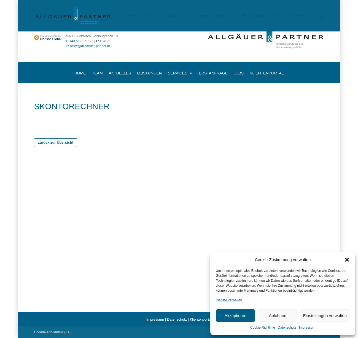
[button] (347, 259)
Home (133, 16)
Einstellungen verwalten (325, 315)
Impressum (307, 327)
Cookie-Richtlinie (262, 327)
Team (151, 16)
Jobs (275, 16)
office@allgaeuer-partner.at (88, 46)
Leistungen (197, 16)
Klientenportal (299, 16)
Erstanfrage (253, 16)
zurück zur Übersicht (55, 142)
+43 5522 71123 (81, 41)
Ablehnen (277, 315)
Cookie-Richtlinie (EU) (53, 332)
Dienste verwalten (229, 300)
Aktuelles (171, 16)
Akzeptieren (235, 315)
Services (222, 16)
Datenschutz (287, 327)
